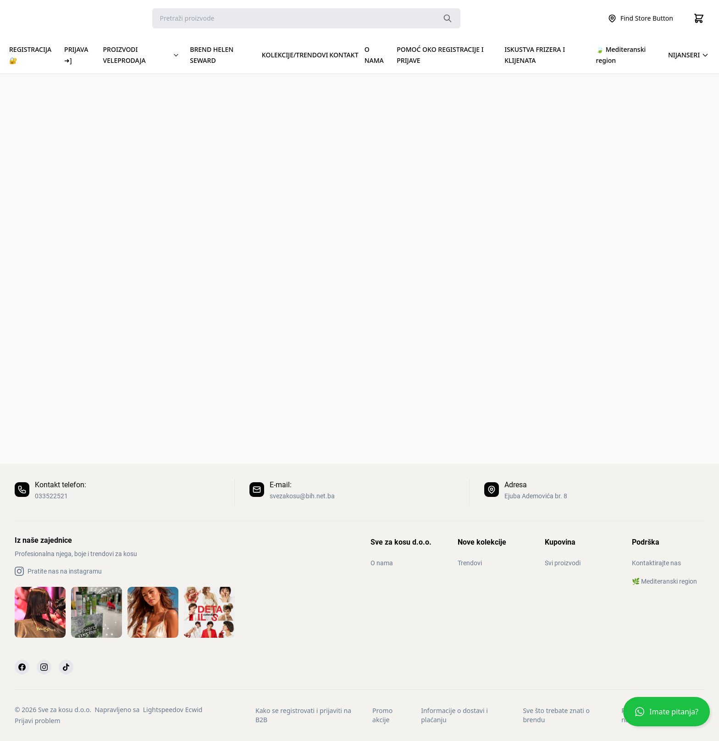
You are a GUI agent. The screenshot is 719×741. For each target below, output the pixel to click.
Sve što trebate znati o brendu (556, 715)
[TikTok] (66, 667)
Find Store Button (640, 18)
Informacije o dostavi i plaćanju (454, 715)
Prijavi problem (37, 720)
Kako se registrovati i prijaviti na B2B (303, 715)
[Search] (306, 18)
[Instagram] (44, 667)
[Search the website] (447, 18)
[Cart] (699, 18)
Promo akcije (382, 715)
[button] (666, 715)
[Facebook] (22, 667)
